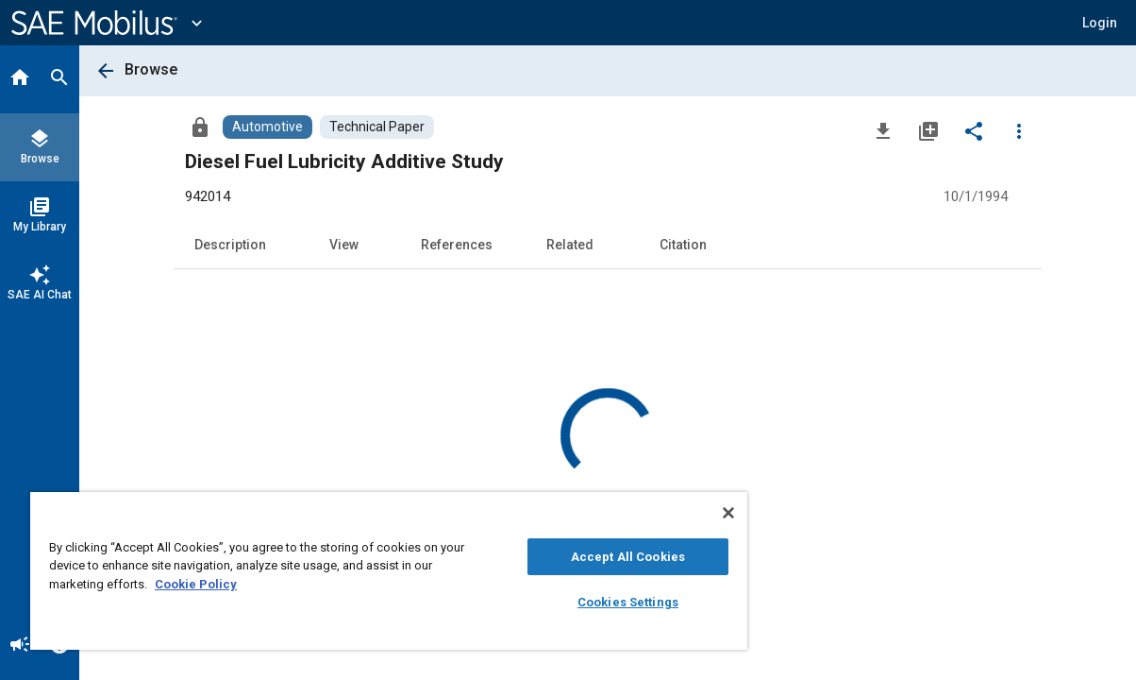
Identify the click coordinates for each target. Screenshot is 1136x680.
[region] (359, 571)
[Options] (1019, 130)
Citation (683, 244)
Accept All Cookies (579, 557)
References (457, 244)
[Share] (974, 130)
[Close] (670, 512)
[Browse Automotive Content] (267, 127)
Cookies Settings (578, 602)
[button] (1100, 23)
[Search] (59, 79)
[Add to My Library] (928, 130)
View (344, 244)
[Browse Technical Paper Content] (377, 127)
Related (569, 244)
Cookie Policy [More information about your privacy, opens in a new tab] (216, 584)
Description (230, 244)
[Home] (20, 79)
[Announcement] (20, 646)
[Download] (883, 130)
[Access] (200, 126)
